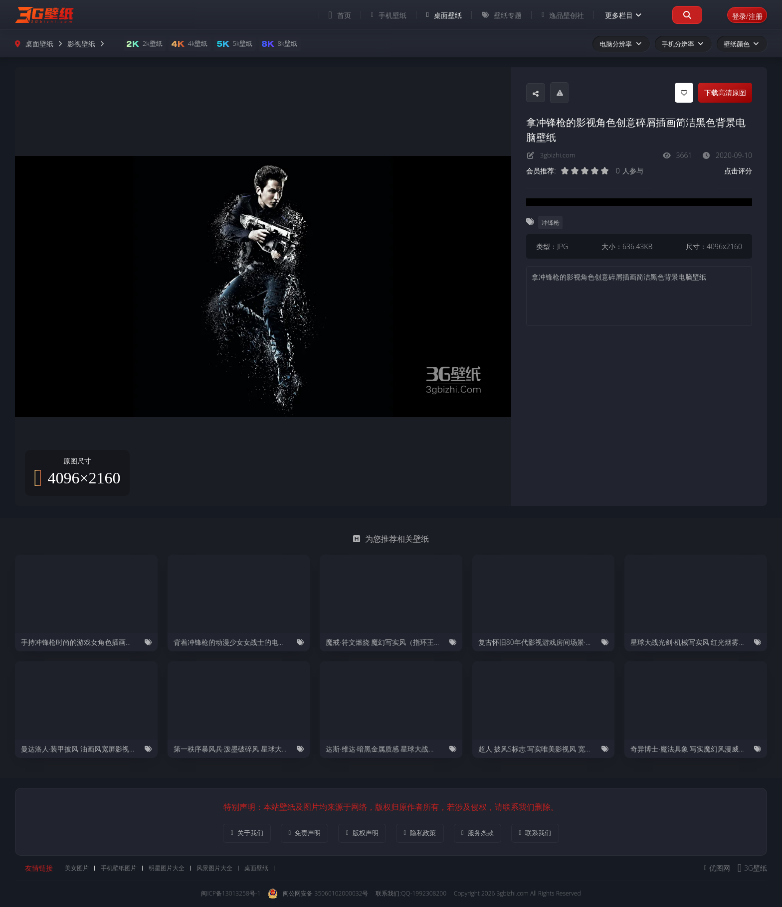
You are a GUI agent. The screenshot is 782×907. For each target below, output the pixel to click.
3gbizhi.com (559, 155)
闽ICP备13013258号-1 (230, 894)
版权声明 (358, 833)
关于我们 (227, 833)
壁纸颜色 (742, 43)
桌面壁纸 (432, 15)
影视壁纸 (81, 43)
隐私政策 (423, 833)
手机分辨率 (683, 43)
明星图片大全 (170, 869)
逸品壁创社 (551, 15)
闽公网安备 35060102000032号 (318, 895)
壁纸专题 (490, 15)
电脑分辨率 (620, 43)
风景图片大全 (217, 869)
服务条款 (489, 833)
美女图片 (80, 869)
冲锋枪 (551, 222)
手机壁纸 (377, 15)
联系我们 (554, 833)
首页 (328, 15)
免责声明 (293, 833)
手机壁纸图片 (122, 869)
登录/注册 (741, 14)
